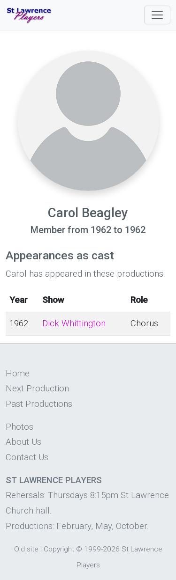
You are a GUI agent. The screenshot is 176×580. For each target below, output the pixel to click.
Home (18, 373)
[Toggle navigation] (157, 15)
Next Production (37, 388)
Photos (19, 427)
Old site (26, 549)
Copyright (59, 549)
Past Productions (39, 404)
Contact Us (27, 457)
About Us (23, 442)
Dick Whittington (74, 323)
